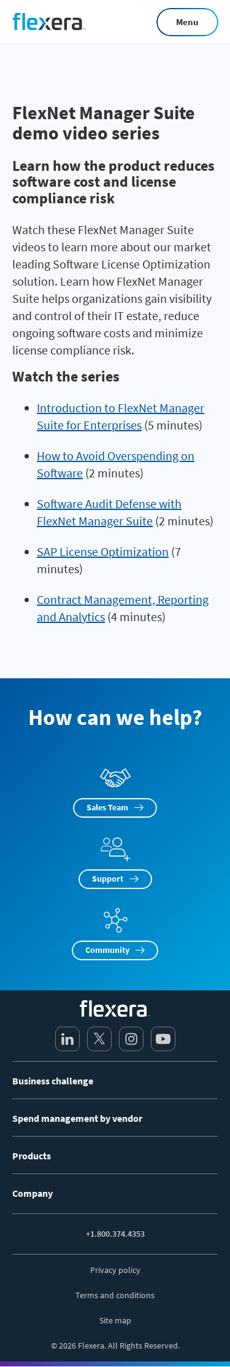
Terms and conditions (115, 1295)
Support (107, 878)
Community (107, 949)
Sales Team (107, 807)
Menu (187, 22)
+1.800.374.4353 (115, 1233)
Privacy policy (115, 1269)
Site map (115, 1320)
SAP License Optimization (103, 551)
